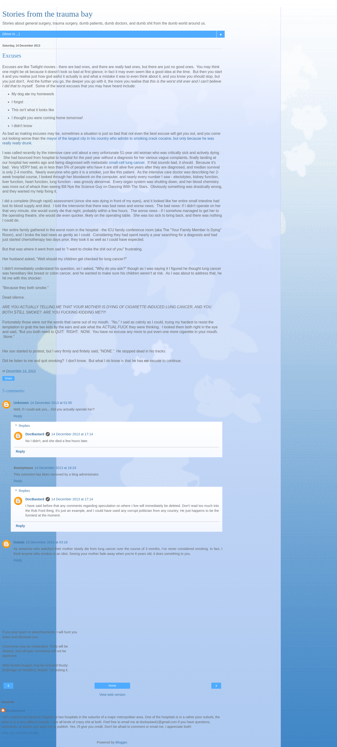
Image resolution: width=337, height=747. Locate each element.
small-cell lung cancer (126, 163)
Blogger (121, 742)
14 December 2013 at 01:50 (51, 403)
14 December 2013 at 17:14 (72, 434)
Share (8, 378)
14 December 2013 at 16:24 (55, 468)
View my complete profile (20, 733)
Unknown (21, 403)
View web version (112, 694)
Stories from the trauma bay (47, 13)
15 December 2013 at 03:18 (46, 542)
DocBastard (34, 434)
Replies (24, 426)
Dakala (19, 542)
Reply (18, 416)
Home (112, 685)
